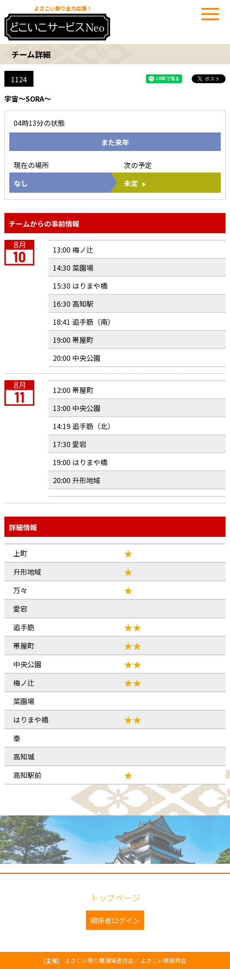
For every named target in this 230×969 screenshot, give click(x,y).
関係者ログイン (115, 920)
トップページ (115, 898)
